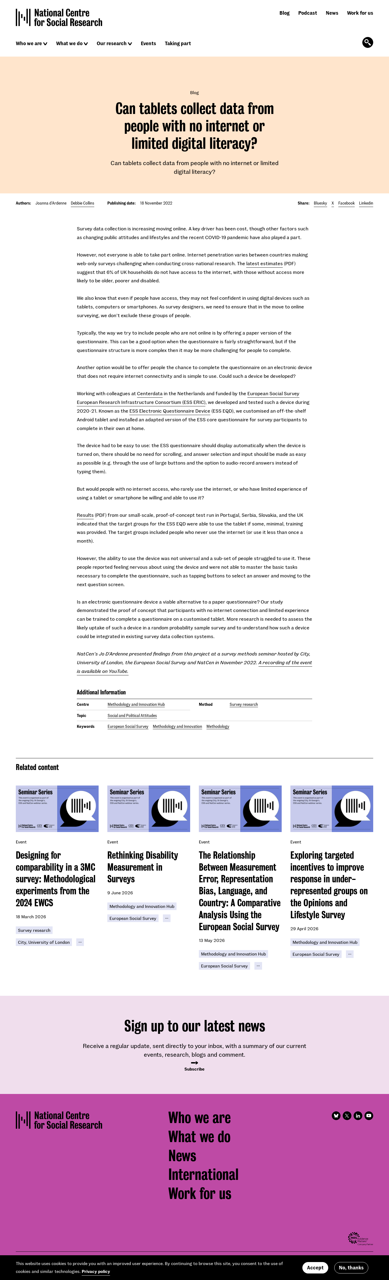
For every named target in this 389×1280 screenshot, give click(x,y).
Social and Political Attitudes (132, 715)
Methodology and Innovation (177, 726)
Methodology (217, 726)
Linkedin (366, 203)
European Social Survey (128, 726)
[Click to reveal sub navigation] (45, 43)
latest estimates (264, 263)
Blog (284, 13)
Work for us (360, 13)
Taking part (178, 43)
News (332, 13)
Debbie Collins (82, 203)
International (203, 1174)
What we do (69, 43)
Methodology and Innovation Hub (136, 704)
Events (148, 43)
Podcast (307, 13)
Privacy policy (96, 1271)
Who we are (29, 43)
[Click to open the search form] (367, 42)
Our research (112, 43)
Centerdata (150, 393)
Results (85, 515)
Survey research (244, 704)
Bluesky (320, 203)
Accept (315, 1267)
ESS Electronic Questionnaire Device (169, 411)
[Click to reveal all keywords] (80, 942)
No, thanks (351, 1267)
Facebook (346, 203)
